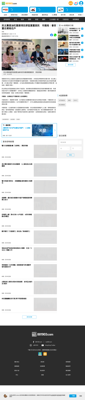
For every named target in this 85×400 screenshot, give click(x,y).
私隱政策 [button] (42, 380)
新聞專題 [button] (76, 19)
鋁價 (69, 102)
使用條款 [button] (68, 376)
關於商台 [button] (16, 376)
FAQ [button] (17, 389)
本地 (4, 135)
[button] (71, 3)
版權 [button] (42, 389)
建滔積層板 (62, 106)
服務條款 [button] (16, 380)
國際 (70, 40)
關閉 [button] (81, 396)
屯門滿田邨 (62, 102)
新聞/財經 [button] (14, 15)
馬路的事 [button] (35, 15)
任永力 (75, 102)
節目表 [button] (72, 15)
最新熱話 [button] (45, 15)
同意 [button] (73, 396)
